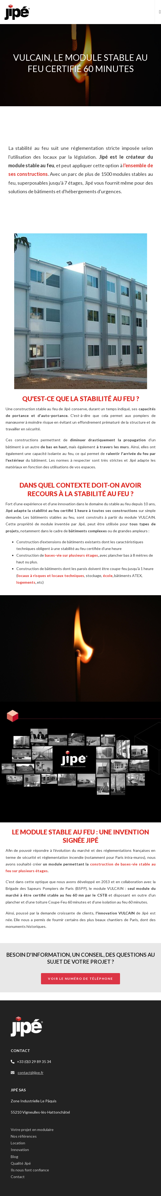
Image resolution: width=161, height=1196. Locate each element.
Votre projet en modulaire (32, 1129)
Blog (14, 1156)
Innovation (20, 1149)
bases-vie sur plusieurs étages (71, 555)
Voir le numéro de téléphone (80, 979)
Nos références (24, 1136)
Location (18, 1143)
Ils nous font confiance (30, 1170)
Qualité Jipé (21, 1163)
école (108, 575)
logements (25, 582)
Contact (18, 1176)
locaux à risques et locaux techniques (50, 575)
